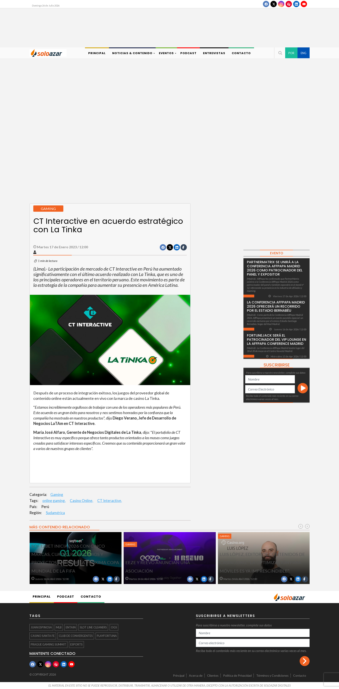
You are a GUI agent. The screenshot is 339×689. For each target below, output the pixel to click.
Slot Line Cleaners (93, 627)
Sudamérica (55, 512)
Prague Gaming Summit (48, 644)
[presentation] (300, 526)
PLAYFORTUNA (107, 635)
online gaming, (54, 500)
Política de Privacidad (237, 675)
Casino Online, (81, 500)
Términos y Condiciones (272, 675)
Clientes (213, 675)
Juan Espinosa (41, 627)
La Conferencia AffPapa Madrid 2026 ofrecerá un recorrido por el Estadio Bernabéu (276, 306)
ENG (303, 53)
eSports (76, 644)
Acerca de (196, 675)
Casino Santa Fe (43, 635)
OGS (114, 627)
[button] (280, 53)
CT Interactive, (109, 500)
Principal (178, 675)
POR (291, 53)
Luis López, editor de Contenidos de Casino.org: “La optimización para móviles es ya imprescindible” (262, 562)
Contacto (299, 675)
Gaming (56, 494)
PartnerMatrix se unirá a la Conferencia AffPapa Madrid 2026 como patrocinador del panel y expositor (274, 268)
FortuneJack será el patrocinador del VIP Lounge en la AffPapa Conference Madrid (276, 339)
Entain (71, 627)
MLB (59, 627)
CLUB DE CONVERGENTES (76, 635)
